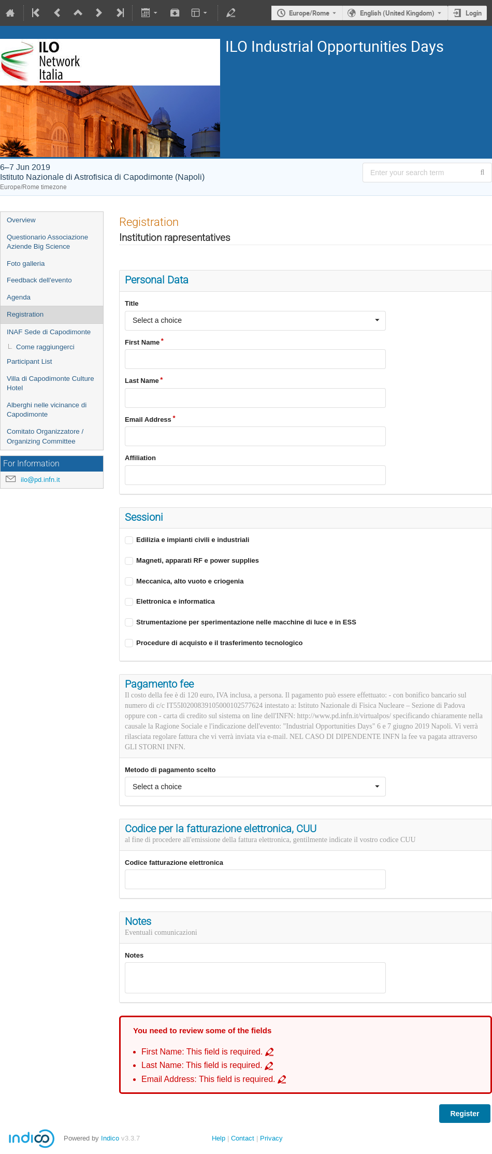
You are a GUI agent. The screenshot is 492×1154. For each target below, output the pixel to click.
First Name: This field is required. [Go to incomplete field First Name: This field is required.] (202, 1051)
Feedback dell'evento (39, 280)
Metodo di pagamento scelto (170, 770)
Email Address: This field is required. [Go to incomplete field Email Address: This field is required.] (208, 1079)
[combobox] (255, 321)
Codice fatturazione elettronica (174, 862)
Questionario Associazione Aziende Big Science (47, 242)
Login (474, 13)
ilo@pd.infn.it (40, 479)
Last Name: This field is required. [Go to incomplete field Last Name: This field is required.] (202, 1065)
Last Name (142, 380)
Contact (242, 1138)
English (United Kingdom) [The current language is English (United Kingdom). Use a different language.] (397, 13)
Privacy (271, 1138)
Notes (134, 955)
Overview (21, 220)
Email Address (148, 419)
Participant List (29, 361)
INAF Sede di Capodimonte (49, 332)
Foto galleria (26, 263)
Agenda (19, 297)
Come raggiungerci (45, 347)
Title (132, 303)
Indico (110, 1138)
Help (218, 1138)
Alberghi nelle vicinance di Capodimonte (46, 410)
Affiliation (140, 458)
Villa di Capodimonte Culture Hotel (50, 383)
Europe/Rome (309, 13)
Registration (25, 314)
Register (464, 1113)
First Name (142, 342)
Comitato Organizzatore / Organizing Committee (45, 436)
